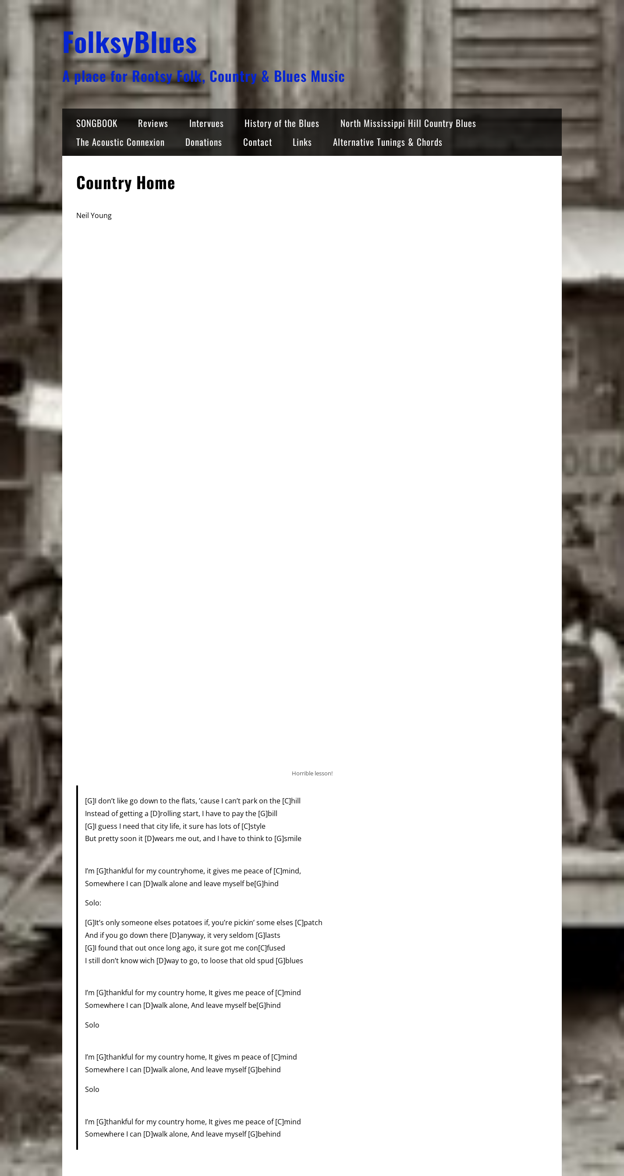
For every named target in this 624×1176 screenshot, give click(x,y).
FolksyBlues (129, 41)
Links (302, 141)
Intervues (206, 123)
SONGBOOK (96, 123)
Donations (203, 141)
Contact (257, 141)
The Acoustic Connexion (120, 141)
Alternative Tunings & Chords (388, 141)
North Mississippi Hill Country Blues (408, 123)
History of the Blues (282, 123)
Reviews (153, 123)
